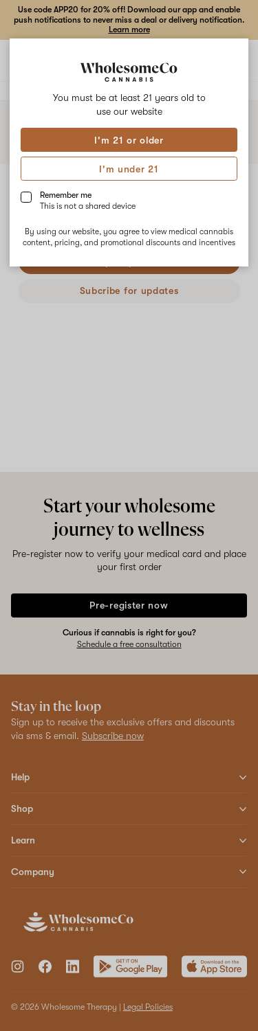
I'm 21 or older (129, 140)
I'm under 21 (128, 168)
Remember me (88, 200)
